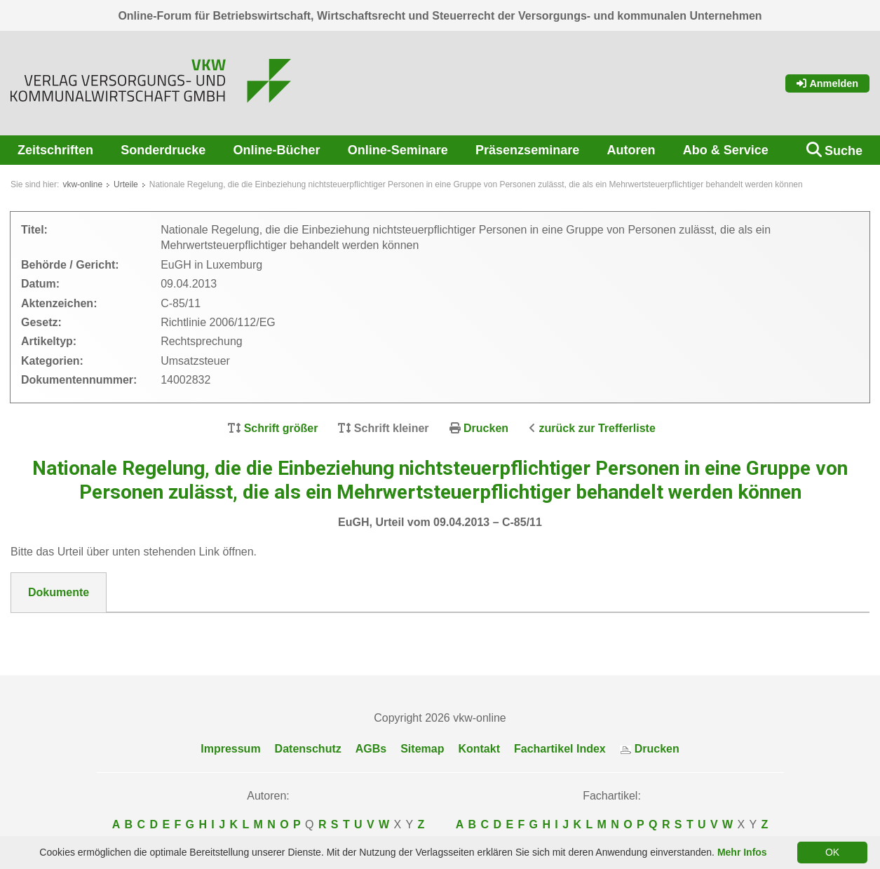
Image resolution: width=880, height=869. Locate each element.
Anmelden (827, 83)
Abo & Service (726, 150)
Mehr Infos (742, 852)
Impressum (230, 749)
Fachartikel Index (560, 749)
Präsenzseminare (527, 150)
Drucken (485, 428)
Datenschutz (308, 749)
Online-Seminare (398, 150)
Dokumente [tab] (58, 592)
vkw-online (82, 184)
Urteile (126, 184)
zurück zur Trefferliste (597, 428)
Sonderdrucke (163, 150)
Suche (843, 151)
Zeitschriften (55, 150)
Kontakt (479, 749)
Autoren (631, 150)
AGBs (371, 749)
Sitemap (422, 749)
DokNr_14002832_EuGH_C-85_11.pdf (127, 630)
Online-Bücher (276, 150)
